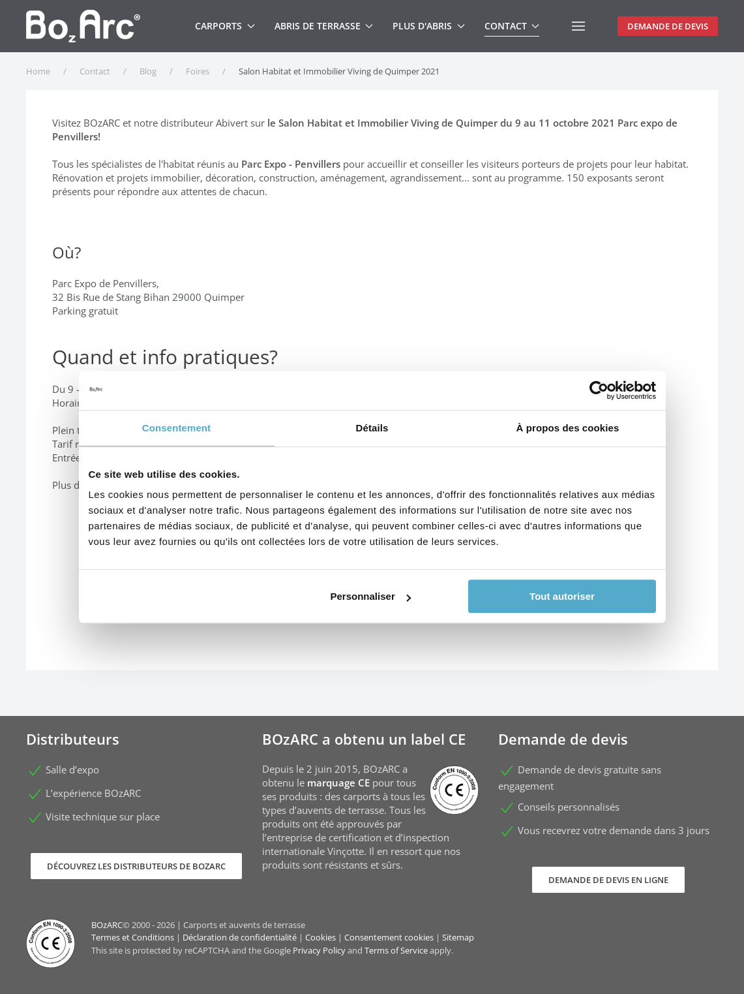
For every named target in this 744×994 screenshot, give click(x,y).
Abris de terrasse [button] (324, 26)
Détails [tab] (372, 427)
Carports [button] (225, 26)
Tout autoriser (562, 596)
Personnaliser (371, 596)
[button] (578, 26)
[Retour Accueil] (83, 26)
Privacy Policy (319, 950)
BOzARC (107, 925)
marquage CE (338, 782)
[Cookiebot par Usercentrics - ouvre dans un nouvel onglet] (599, 390)
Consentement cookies (389, 937)
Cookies (320, 937)
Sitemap (458, 937)
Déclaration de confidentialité (240, 937)
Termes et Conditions (132, 937)
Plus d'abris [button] (429, 26)
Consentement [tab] (176, 427)
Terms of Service (396, 950)
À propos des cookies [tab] (567, 427)
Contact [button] (512, 26)
